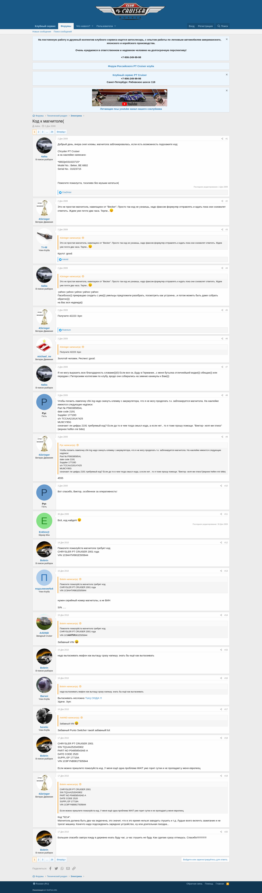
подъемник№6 (44, 588)
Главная (220, 883)
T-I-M (44, 247)
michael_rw (44, 356)
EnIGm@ (44, 532)
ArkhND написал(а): (70, 717)
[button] (92, 26)
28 (52, 132)
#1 (227, 139)
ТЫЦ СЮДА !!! (93, 698)
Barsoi (44, 696)
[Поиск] (223, 26)
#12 (226, 542)
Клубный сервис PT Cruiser (130, 75)
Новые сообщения (41, 31)
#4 (227, 268)
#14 (226, 615)
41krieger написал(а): (70, 238)
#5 (227, 310)
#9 (227, 437)
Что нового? (83, 26)
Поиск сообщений (63, 31)
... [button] (47, 132)
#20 (226, 832)
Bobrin (44, 560)
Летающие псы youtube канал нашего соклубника (131, 108)
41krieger (44, 219)
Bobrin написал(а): (69, 579)
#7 (227, 367)
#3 (227, 229)
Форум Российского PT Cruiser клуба (131, 66)
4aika (37, 126)
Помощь (209, 883)
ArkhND (44, 632)
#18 (226, 738)
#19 (226, 776)
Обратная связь (194, 883)
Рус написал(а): (68, 445)
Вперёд (60, 132)
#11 (226, 514)
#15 (226, 650)
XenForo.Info (51, 890)
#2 (227, 201)
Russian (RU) (41, 883)
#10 (226, 486)
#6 (227, 338)
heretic (44, 727)
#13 (226, 571)
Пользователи (105, 26)
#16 (226, 678)
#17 (226, 709)
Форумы (66, 26)
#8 (227, 395)
